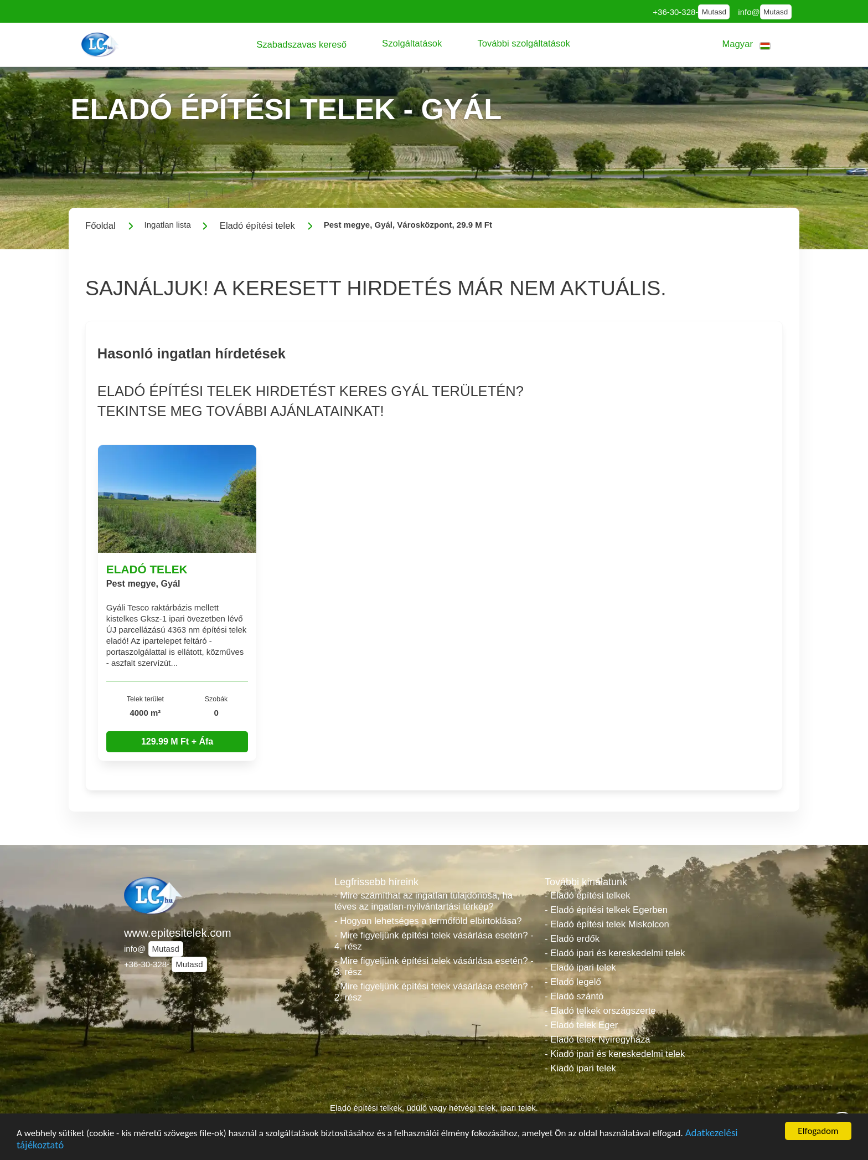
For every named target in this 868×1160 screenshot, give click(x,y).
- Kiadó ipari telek (580, 1068)
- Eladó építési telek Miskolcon (607, 924)
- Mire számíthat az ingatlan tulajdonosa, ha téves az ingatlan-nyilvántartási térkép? (423, 901)
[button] (301, 44)
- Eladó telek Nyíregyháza (597, 1039)
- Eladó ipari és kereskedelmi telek (615, 953)
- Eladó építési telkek (587, 895)
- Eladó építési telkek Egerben (606, 910)
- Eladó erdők (572, 938)
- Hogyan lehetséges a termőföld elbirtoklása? (428, 921)
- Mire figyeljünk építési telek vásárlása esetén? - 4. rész (434, 941)
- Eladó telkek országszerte (600, 1010)
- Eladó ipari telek (580, 967)
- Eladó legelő (573, 982)
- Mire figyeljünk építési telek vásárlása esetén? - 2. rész (434, 992)
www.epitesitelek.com (177, 933)
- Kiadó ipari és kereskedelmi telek (615, 1054)
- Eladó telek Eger (581, 1025)
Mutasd (714, 12)
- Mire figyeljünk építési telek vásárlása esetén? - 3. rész (434, 966)
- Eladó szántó (574, 996)
